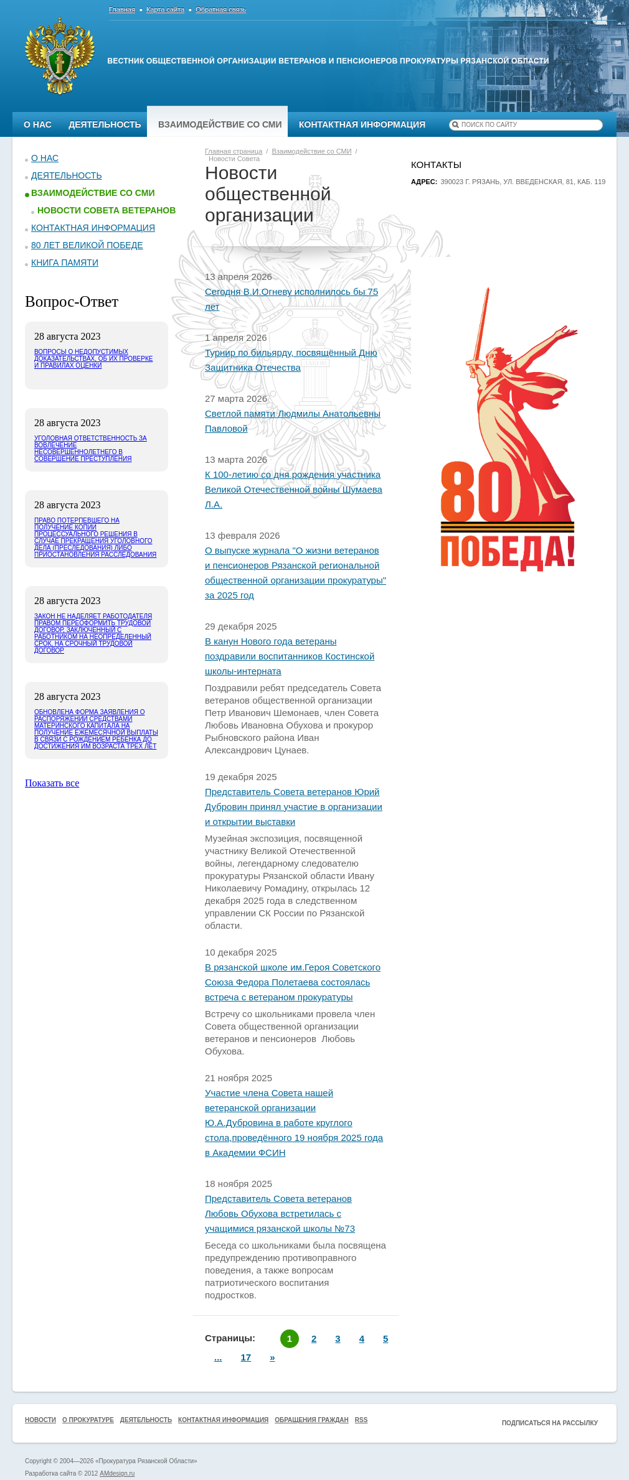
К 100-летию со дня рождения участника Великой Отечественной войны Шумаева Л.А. (293, 489)
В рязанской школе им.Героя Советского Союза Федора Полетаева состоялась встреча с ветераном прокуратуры (293, 982)
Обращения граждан (312, 1420)
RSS (361, 1420)
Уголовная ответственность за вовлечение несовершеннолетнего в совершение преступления (90, 448)
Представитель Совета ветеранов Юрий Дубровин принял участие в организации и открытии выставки (293, 806)
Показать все (52, 783)
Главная (122, 9)
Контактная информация (362, 124)
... (218, 1357)
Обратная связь (221, 9)
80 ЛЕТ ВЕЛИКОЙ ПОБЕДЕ (87, 245)
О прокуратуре (88, 1420)
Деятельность (105, 124)
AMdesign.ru (117, 1473)
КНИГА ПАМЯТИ (64, 263)
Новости (40, 1420)
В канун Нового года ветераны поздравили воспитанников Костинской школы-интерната (289, 656)
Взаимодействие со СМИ (220, 124)
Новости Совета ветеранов (106, 210)
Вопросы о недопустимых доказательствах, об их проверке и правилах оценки (93, 358)
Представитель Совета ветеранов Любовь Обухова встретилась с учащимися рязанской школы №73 (280, 1213)
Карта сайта (165, 9)
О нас (38, 124)
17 (246, 1357)
